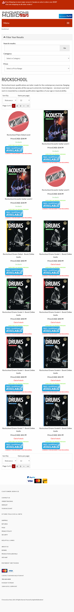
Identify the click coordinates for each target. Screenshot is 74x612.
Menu (6, 23)
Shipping (5, 520)
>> (28, 106)
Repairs (4, 550)
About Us (5, 546)
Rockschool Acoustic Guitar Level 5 (55, 190)
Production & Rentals (9, 554)
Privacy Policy (7, 531)
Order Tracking (7, 501)
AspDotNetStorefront (37, 599)
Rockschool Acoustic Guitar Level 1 (55, 144)
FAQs (3, 527)
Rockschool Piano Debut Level (18, 135)
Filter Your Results (13, 37)
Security (5, 535)
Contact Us (6, 498)
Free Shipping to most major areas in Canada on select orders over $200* (31, 2)
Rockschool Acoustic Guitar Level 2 (18, 199)
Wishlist (5, 505)
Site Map (4, 557)
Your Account (7, 508)
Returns (5, 524)
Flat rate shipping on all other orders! (18, 4)
